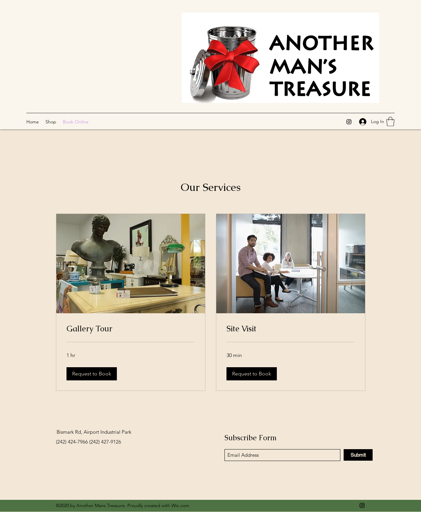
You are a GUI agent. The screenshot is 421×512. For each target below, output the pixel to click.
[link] (130, 328)
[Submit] (358, 455)
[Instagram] (349, 121)
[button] (390, 121)
